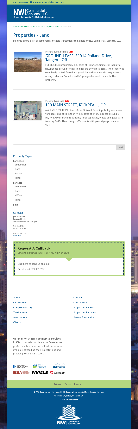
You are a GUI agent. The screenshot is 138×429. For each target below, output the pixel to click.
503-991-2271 (38, 269)
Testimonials (20, 312)
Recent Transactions (84, 317)
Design (77, 384)
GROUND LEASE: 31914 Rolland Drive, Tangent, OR (78, 58)
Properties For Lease (84, 312)
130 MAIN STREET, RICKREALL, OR (75, 105)
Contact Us (79, 297)
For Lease (18, 161)
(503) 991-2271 (21, 2)
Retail (18, 178)
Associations (20, 317)
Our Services (20, 302)
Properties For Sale (83, 307)
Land (17, 169)
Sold (15, 204)
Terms (68, 384)
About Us (18, 297)
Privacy (57, 384)
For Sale (17, 183)
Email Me (17, 235)
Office (18, 173)
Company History (22, 307)
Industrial (20, 164)
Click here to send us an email (34, 263)
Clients (17, 322)
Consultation (80, 302)
